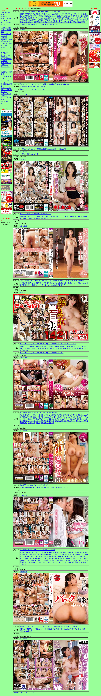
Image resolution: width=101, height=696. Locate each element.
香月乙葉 (69, 417)
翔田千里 (39, 18)
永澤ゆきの (72, 554)
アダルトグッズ (6, 94)
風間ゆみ (63, 20)
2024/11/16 (23, 358)
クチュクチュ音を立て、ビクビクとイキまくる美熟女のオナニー (41, 353)
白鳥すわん (76, 417)
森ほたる (74, 16)
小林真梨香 (70, 346)
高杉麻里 (79, 415)
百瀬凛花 (66, 415)
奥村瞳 (30, 86)
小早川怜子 (46, 283)
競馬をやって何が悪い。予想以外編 (6, 30)
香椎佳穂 (37, 218)
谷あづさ (61, 14)
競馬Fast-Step (5, 67)
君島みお (39, 346)
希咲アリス (28, 415)
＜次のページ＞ (28, 692)
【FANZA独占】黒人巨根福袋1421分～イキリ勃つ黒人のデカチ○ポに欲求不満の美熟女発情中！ (52, 280)
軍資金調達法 (5, 84)
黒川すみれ (64, 216)
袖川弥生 (44, 86)
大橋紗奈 (71, 216)
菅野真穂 (37, 22)
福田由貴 (83, 629)
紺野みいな (80, 419)
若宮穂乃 (58, 421)
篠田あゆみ (81, 283)
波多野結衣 (23, 283)
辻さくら (31, 562)
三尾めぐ (31, 218)
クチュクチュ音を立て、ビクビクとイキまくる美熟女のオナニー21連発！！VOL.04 (48, 344)
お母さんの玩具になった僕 (29, 154)
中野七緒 (47, 16)
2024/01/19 (23, 638)
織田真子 (23, 14)
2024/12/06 (23, 293)
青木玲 (41, 14)
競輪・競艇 (8, 72)
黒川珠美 (56, 348)
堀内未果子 (23, 423)
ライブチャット (6, 98)
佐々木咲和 (54, 18)
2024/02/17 (23, 430)
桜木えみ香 (75, 629)
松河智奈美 (40, 417)
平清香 (47, 415)
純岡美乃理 (32, 16)
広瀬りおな (25, 350)
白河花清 (72, 415)
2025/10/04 (23, 94)
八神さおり (70, 20)
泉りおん (73, 419)
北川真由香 (67, 16)
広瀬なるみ (31, 423)
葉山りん (29, 631)
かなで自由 (64, 562)
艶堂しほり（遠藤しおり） (37, 216)
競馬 (2, 72)
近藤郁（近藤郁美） (30, 20)
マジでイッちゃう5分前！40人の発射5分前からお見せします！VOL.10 (43, 11)
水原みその (43, 421)
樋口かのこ (62, 417)
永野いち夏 (55, 560)
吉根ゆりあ (63, 560)
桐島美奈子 (61, 285)
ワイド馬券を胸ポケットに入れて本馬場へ (6, 55)
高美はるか (51, 554)
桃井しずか (32, 18)
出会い (3, 100)
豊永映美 (29, 14)
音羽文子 (54, 629)
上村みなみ (36, 86)
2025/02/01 (23, 159)
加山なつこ (56, 20)
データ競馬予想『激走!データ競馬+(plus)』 (6, 43)
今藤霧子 (82, 348)
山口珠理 (82, 22)
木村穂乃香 (40, 16)
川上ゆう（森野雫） (76, 18)
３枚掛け (4, 38)
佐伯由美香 (23, 218)
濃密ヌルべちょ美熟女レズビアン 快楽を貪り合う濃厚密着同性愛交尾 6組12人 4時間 (48, 626)
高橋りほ (78, 562)
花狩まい (79, 421)
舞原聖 (84, 346)
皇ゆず (85, 216)
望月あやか (50, 423)
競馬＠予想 (4, 16)
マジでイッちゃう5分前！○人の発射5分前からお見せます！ (40, 24)
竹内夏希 (44, 423)
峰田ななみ (52, 22)
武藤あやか (23, 216)
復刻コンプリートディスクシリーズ (32, 89)
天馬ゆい (72, 421)
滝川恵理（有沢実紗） (44, 20)
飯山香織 (55, 14)
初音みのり (50, 552)
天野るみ (25, 18)
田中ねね (29, 487)
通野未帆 (49, 216)
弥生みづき (56, 562)
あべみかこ (35, 421)
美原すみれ (47, 14)
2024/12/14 (23, 226)
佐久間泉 (36, 14)
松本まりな (45, 285)
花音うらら (43, 558)
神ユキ (44, 419)
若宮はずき (31, 419)
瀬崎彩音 (44, 218)
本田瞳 (50, 346)
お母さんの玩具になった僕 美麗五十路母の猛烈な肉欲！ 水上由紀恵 (43, 149)
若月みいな (50, 421)
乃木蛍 (22, 415)
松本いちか (28, 558)
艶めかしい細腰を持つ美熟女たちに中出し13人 (35, 214)
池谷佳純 (53, 16)
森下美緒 (60, 629)
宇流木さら (23, 562)
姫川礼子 (50, 218)
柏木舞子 (80, 16)
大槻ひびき (25, 417)
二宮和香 (76, 22)
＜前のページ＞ (18, 692)
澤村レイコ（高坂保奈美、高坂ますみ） (63, 283)
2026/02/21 (23, 29)
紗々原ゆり (23, 419)
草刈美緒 (58, 556)
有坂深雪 (71, 562)
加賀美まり (81, 556)
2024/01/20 (23, 572)
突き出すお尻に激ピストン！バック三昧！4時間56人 (37, 550)
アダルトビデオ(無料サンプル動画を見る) (6, 90)
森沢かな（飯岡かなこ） (64, 22)
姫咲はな (36, 415)
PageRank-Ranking (7, 39)
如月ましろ (23, 564)
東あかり (58, 552)
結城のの (85, 421)
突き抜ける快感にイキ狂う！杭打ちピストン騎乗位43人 (38, 412)
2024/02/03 (23, 495)
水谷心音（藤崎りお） (62, 419)
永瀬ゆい (84, 562)
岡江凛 (67, 18)
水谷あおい (50, 419)
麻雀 (2, 74)
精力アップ (4, 96)
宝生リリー (56, 216)
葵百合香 (39, 283)
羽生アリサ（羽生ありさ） (74, 14)
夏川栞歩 (60, 16)
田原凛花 (61, 18)
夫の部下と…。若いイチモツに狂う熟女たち (35, 485)
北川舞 (25, 16)
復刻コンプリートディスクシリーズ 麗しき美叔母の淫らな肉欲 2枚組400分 (45, 84)
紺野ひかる (31, 283)
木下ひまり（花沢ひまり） (43, 562)
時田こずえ (44, 22)
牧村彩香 (55, 417)
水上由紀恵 (46, 18)
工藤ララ (37, 552)
